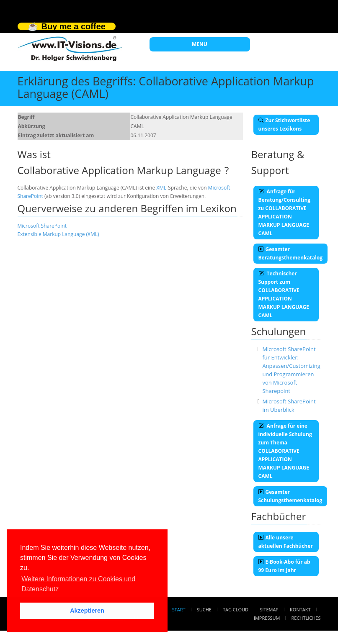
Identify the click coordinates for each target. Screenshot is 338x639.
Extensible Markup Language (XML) (58, 234)
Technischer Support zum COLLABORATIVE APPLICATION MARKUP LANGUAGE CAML (283, 294)
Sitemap (269, 609)
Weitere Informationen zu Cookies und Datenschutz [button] (78, 584)
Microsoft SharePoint (42, 225)
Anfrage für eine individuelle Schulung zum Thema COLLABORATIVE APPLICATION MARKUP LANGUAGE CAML (285, 451)
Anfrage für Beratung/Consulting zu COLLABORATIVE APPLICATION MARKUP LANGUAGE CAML (284, 212)
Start (179, 609)
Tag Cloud (235, 609)
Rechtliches (306, 618)
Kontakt (300, 609)
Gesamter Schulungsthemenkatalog (290, 496)
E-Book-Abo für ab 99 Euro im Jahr (284, 566)
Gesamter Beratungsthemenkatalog (290, 253)
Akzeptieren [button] (87, 610)
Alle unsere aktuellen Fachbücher (285, 541)
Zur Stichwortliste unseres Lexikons (284, 124)
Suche (204, 609)
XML (161, 187)
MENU (199, 44)
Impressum (267, 618)
